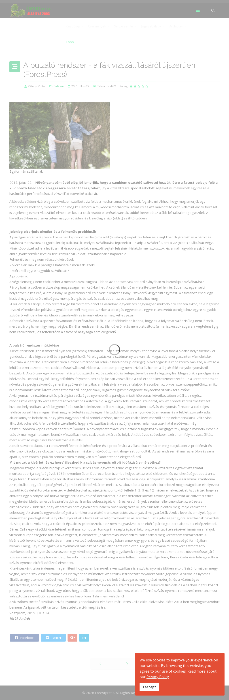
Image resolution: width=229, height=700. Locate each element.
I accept (149, 687)
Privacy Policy (157, 676)
